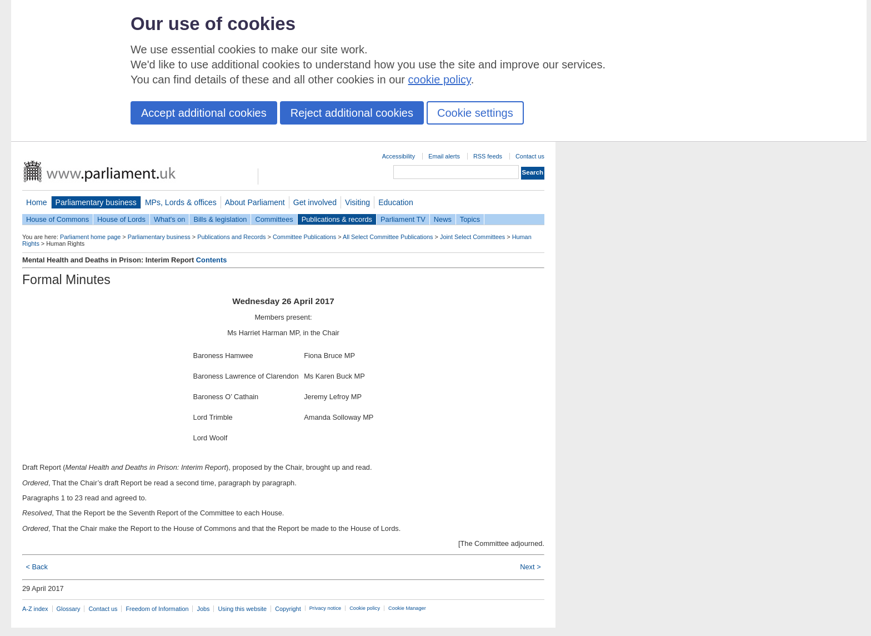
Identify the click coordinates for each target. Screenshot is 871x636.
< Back (36, 567)
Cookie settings (475, 113)
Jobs (203, 608)
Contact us (529, 156)
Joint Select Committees (472, 236)
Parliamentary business (96, 202)
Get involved (315, 202)
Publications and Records (231, 236)
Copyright (288, 608)
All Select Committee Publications (388, 236)
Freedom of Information (157, 608)
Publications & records (337, 219)
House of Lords (121, 219)
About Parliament (255, 202)
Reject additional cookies (352, 113)
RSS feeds (487, 156)
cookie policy (439, 79)
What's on (170, 219)
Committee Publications (304, 236)
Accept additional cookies (204, 113)
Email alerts (444, 156)
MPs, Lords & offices (181, 202)
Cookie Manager (407, 608)
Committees (274, 219)
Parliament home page (90, 236)
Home (36, 202)
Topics (470, 219)
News (443, 219)
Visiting (357, 202)
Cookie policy (364, 608)
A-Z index (35, 608)
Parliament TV (403, 219)
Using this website (242, 608)
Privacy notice (325, 608)
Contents (211, 260)
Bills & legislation (220, 219)
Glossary (69, 608)
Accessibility (398, 156)
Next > (530, 567)
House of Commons (57, 219)
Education (395, 202)
